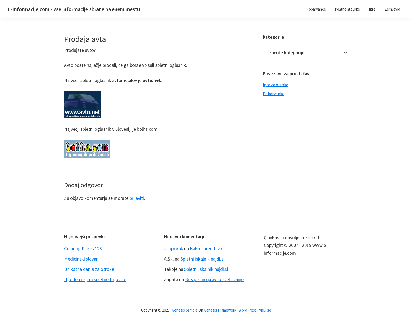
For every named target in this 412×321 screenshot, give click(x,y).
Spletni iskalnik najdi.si (202, 259)
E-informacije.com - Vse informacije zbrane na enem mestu (74, 9)
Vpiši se (265, 310)
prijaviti (137, 198)
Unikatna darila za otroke (89, 269)
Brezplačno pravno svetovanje (214, 279)
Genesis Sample (185, 310)
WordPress (248, 310)
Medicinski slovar (81, 259)
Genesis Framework (220, 310)
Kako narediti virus (208, 249)
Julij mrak (173, 249)
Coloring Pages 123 (83, 249)
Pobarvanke (273, 93)
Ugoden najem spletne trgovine (95, 279)
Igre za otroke (275, 84)
